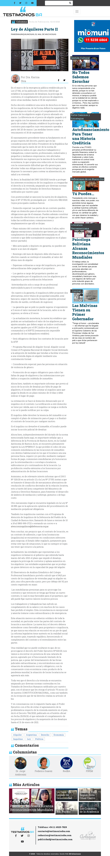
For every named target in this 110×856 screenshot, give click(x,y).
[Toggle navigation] (77, 11)
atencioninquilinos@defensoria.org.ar (29, 526)
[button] (10, 801)
